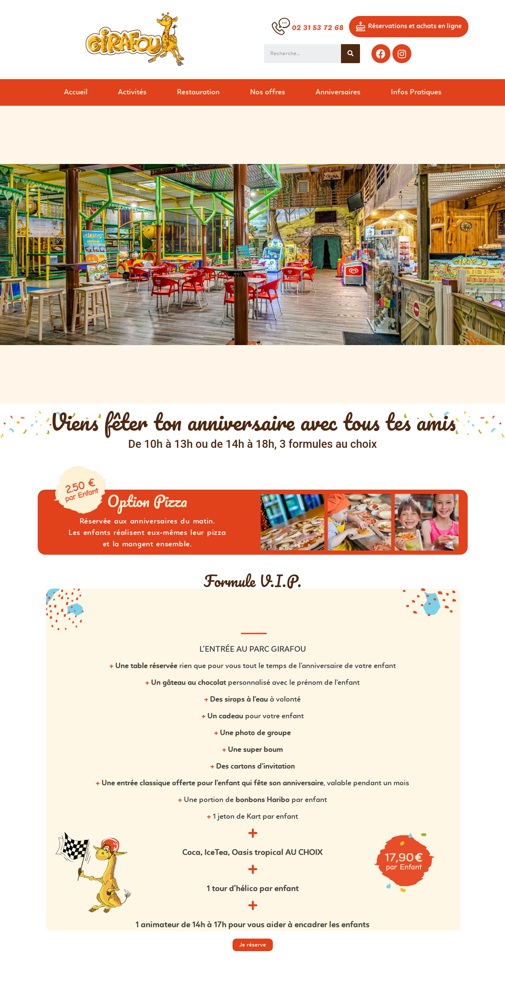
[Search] (350, 53)
